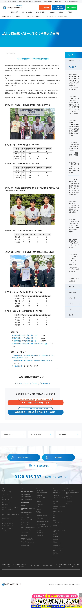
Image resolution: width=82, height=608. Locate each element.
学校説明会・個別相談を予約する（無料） (35, 412)
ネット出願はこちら (41, 466)
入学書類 (55, 513)
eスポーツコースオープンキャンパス (44, 541)
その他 (71, 315)
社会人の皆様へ (59, 1)
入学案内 (61, 12)
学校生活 (69, 12)
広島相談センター (25, 548)
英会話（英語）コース (7, 534)
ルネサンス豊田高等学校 (26, 500)
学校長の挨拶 (40, 513)
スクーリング (5, 502)
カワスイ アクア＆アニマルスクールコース (10, 523)
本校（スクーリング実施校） (28, 495)
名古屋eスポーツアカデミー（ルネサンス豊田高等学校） (28, 542)
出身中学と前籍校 (57, 516)
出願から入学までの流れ (59, 495)
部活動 (54, 529)
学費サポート (56, 508)
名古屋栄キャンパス (26, 533)
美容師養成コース (6, 526)
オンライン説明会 (41, 538)
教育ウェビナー (40, 549)
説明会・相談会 (24, 457)
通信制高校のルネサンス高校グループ (11, 16)
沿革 (38, 516)
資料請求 (58, 457)
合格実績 (55, 543)
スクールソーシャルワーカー (59, 540)
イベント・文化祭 (57, 532)
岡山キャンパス (25, 528)
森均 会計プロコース (7, 536)
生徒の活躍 (44, 384)
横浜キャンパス (25, 525)
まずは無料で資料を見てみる (35, 402)
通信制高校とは (56, 559)
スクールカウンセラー (58, 537)
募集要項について (57, 497)
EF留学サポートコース (7, 531)
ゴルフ (35, 384)
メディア (71, 61)
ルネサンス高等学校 (25, 497)
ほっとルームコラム (58, 562)
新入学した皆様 (40, 495)
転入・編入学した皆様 (42, 497)
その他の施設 (24, 539)
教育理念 (39, 511)
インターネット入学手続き (59, 503)
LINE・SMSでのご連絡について (72, 498)
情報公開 (39, 518)
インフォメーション (37, 16)
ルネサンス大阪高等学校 (26, 502)
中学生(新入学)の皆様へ (10, 1)
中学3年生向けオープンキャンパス (44, 532)
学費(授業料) (56, 500)
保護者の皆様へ (48, 1)
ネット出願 (55, 506)
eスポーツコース (6, 507)
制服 (54, 527)
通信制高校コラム (57, 557)
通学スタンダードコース (8, 505)
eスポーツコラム (57, 564)
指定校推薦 (55, 546)
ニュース (26, 16)
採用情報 (68, 503)
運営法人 (68, 508)
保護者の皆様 (40, 500)
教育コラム (56, 553)
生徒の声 (52, 12)
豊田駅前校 (23, 508)
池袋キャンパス (25, 520)
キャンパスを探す (41, 12)
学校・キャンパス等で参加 (43, 535)
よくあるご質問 (41, 434)
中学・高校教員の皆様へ (71, 1)
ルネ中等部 (69, 506)
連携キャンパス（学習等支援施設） (28, 512)
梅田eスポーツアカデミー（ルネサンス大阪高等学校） (28, 545)
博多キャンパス (25, 535)
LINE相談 (39, 544)
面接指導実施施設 (25, 506)
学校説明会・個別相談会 (59, 511)
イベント (71, 287)
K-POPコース (5, 512)
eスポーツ (72, 298)
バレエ (71, 309)
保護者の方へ (14, 434)
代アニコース (5, 520)
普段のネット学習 (6, 500)
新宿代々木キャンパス (26, 523)
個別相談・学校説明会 (42, 529)
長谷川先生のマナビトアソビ (59, 567)
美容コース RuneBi (6, 510)
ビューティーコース (7, 529)
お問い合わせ (69, 501)
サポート (55, 524)
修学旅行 (55, 535)
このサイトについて (71, 491)
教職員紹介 (55, 548)
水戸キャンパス (25, 518)
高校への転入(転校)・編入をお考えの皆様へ (30, 1)
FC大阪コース (5, 539)
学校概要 (38, 507)
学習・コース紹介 (27, 12)
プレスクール (40, 546)
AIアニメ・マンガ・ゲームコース (10, 515)
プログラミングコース (7, 517)
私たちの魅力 (14, 12)
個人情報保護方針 (70, 495)
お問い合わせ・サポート (43, 523)
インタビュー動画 (41, 502)
